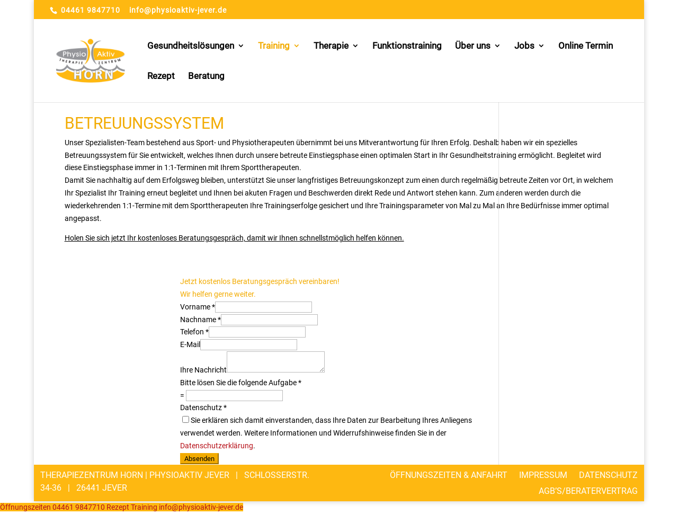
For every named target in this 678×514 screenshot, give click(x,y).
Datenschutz (203, 407)
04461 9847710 (90, 10)
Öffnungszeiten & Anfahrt (448, 474)
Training (274, 46)
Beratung (206, 76)
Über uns (472, 46)
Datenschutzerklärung (216, 445)
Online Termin (585, 46)
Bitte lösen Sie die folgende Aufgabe (240, 382)
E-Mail (190, 344)
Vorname (197, 307)
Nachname (200, 319)
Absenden (199, 459)
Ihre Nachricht (203, 370)
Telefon (194, 331)
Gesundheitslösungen (190, 46)
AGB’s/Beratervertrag (588, 490)
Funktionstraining (407, 46)
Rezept (161, 76)
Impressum (543, 474)
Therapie (331, 46)
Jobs (524, 46)
